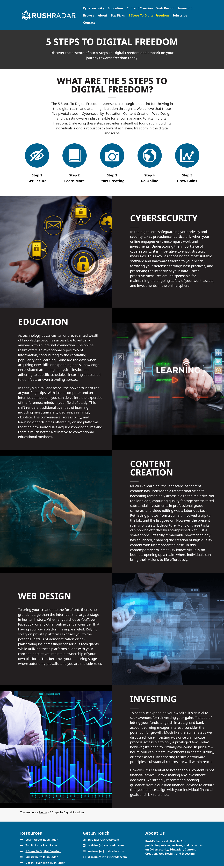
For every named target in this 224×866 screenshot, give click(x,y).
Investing (185, 8)
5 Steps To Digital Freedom (148, 15)
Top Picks (118, 15)
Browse (88, 15)
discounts (196, 845)
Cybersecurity (93, 8)
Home (43, 812)
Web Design (165, 8)
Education (115, 8)
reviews (177, 845)
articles (165, 845)
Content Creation (140, 8)
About (102, 15)
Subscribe (179, 15)
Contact (89, 22)
